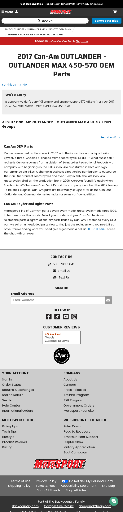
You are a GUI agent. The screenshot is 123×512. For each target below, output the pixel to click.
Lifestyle (8, 437)
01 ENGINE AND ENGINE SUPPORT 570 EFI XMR (34, 34)
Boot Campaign (75, 452)
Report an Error (110, 137)
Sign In (7, 379)
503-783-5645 (96, 229)
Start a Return (12, 395)
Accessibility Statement (79, 485)
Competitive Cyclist (59, 506)
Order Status (11, 384)
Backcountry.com (25, 506)
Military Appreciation (79, 447)
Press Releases (75, 390)
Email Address (22, 294)
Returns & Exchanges (18, 390)
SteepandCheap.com (95, 506)
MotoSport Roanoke (79, 410)
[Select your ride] (106, 21)
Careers (70, 384)
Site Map (108, 485)
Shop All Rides (76, 490)
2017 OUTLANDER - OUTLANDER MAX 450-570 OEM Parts (38, 29)
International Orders (17, 410)
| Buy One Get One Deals (61, 41)
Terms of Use (20, 481)
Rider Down (72, 426)
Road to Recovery (77, 431)
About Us (70, 379)
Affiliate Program (76, 395)
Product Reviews (14, 442)
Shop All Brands (48, 490)
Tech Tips (9, 431)
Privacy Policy (46, 481)
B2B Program (73, 400)
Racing (7, 447)
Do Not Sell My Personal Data (91, 481)
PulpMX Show (73, 442)
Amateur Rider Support (81, 437)
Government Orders (79, 405)
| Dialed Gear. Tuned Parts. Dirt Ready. (61, 4)
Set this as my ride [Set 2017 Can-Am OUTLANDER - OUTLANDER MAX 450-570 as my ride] (14, 85)
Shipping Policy (19, 485)
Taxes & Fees (45, 485)
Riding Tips (10, 426)
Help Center (11, 405)
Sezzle (6, 400)
